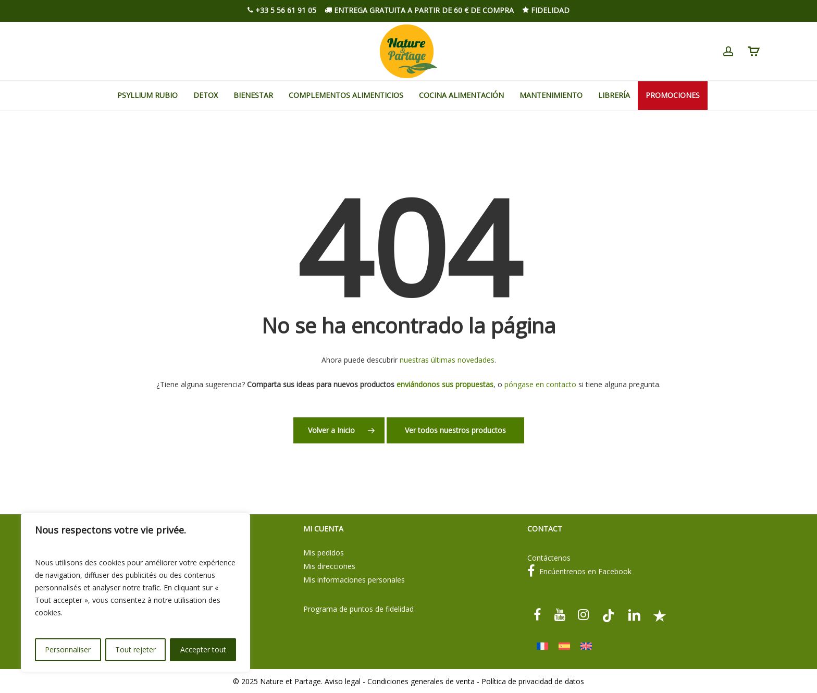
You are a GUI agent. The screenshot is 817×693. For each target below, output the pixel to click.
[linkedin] (633, 615)
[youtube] (559, 615)
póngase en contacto (540, 384)
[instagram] (583, 615)
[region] (135, 592)
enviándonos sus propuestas (445, 384)
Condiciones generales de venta (421, 681)
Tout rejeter (135, 649)
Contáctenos (549, 558)
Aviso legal (343, 681)
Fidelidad (546, 10)
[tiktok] (608, 615)
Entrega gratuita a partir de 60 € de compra (419, 10)
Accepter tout (203, 649)
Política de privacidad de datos (532, 681)
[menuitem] (542, 646)
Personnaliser (68, 649)
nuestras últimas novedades (447, 360)
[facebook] (537, 615)
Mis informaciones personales (354, 580)
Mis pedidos (323, 553)
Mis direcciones (329, 566)
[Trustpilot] (659, 615)
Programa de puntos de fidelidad (358, 609)
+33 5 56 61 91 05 (281, 10)
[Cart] (753, 51)
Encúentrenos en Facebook (579, 571)
